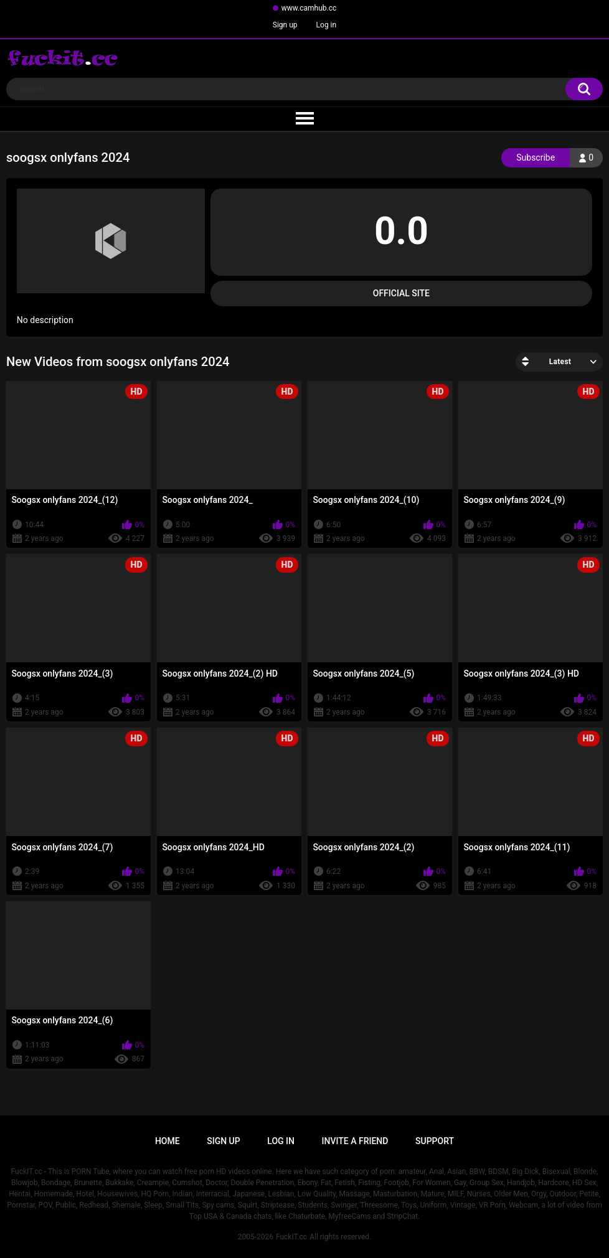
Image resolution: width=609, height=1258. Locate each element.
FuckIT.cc (291, 1236)
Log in (326, 25)
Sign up (285, 25)
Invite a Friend (355, 1141)
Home (167, 1141)
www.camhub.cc (309, 8)
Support (434, 1141)
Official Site (401, 293)
